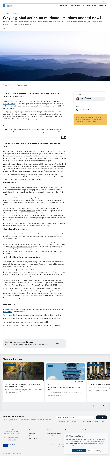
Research (63, 5)
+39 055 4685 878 (12, 439)
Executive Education (36, 438)
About (97, 2)
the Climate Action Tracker (12, 272)
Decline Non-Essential (94, 450)
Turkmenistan (14, 220)
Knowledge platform (54, 433)
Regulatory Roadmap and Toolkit (20, 246)
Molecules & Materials (10, 365)
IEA (13, 85)
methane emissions (23, 85)
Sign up (59, 343)
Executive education (77, 5)
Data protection (100, 421)
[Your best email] (75, 417)
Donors (49, 438)
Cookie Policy (72, 443)
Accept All (79, 450)
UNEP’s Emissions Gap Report (20, 174)
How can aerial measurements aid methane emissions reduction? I (25, 318)
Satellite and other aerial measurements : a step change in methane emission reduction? (33, 325)
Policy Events (92, 5)
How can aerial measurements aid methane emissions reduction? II (25, 322)
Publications (51, 436)
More (101, 5)
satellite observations (28, 210)
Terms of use (90, 421)
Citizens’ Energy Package (95, 365)
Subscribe (101, 417)
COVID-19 (6, 85)
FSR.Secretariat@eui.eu (13, 437)
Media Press (104, 2)
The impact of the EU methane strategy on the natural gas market (25, 315)
